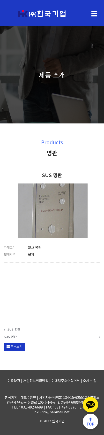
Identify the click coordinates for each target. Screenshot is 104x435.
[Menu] (94, 14)
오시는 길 (90, 380)
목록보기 (14, 346)
